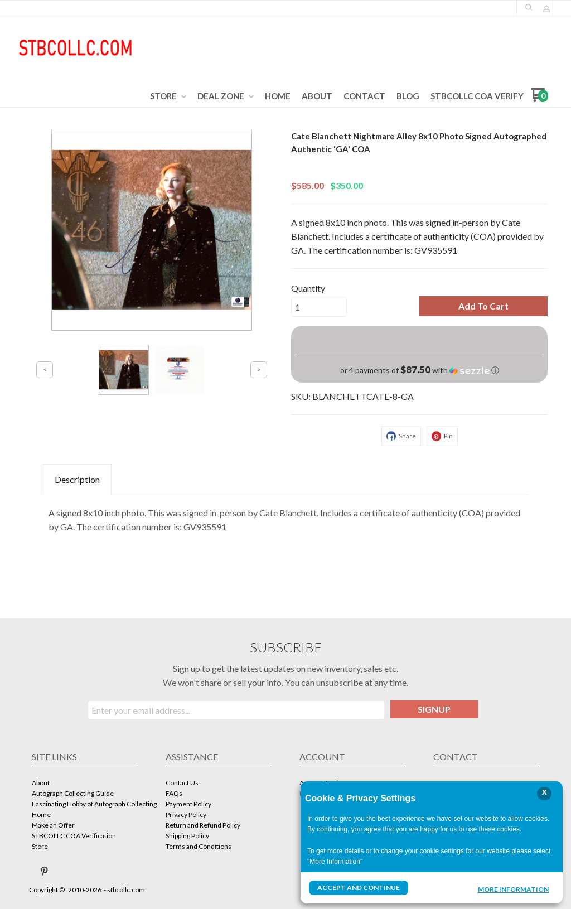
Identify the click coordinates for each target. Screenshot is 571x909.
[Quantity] (319, 307)
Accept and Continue (358, 887)
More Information (513, 889)
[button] (483, 306)
